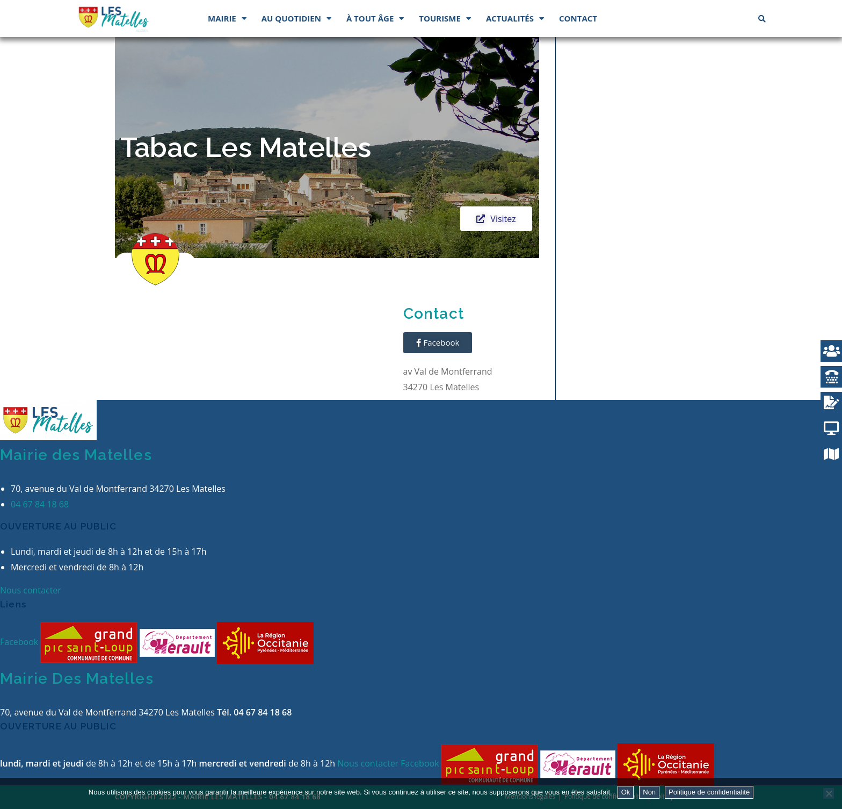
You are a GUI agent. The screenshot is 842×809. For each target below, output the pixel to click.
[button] (496, 218)
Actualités (515, 18)
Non (649, 792)
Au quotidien (296, 18)
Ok (625, 792)
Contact (578, 18)
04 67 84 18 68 (40, 504)
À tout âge (375, 18)
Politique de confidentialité (709, 792)
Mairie (227, 18)
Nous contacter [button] (30, 590)
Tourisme (445, 18)
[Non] (828, 793)
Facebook (20, 642)
